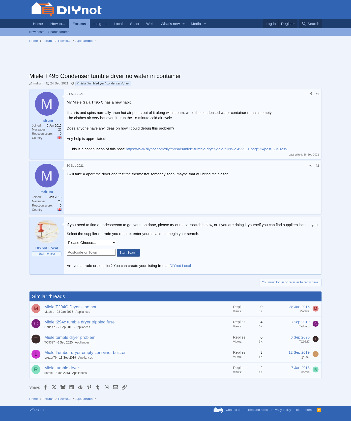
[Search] (310, 23)
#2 (317, 165)
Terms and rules (256, 410)
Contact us (233, 410)
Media (196, 24)
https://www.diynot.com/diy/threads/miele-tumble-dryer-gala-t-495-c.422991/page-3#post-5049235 (206, 149)
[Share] (311, 94)
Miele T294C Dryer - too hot (70, 307)
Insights (99, 24)
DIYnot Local (180, 265)
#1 (317, 94)
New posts (36, 32)
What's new (170, 24)
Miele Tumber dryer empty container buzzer (85, 352)
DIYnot (37, 410)
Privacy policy (281, 410)
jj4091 (306, 357)
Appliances (82, 312)
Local (118, 24)
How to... (57, 24)
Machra (49, 312)
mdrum (38, 83)
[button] (183, 23)
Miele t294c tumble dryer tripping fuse (79, 322)
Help (298, 410)
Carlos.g (50, 327)
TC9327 (49, 342)
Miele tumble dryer (61, 368)
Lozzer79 (50, 357)
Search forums (58, 32)
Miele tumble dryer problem (69, 337)
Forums (79, 24)
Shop (134, 24)
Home (38, 24)
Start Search (128, 252)
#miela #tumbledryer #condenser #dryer (103, 83)
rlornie (48, 373)
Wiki (149, 24)
